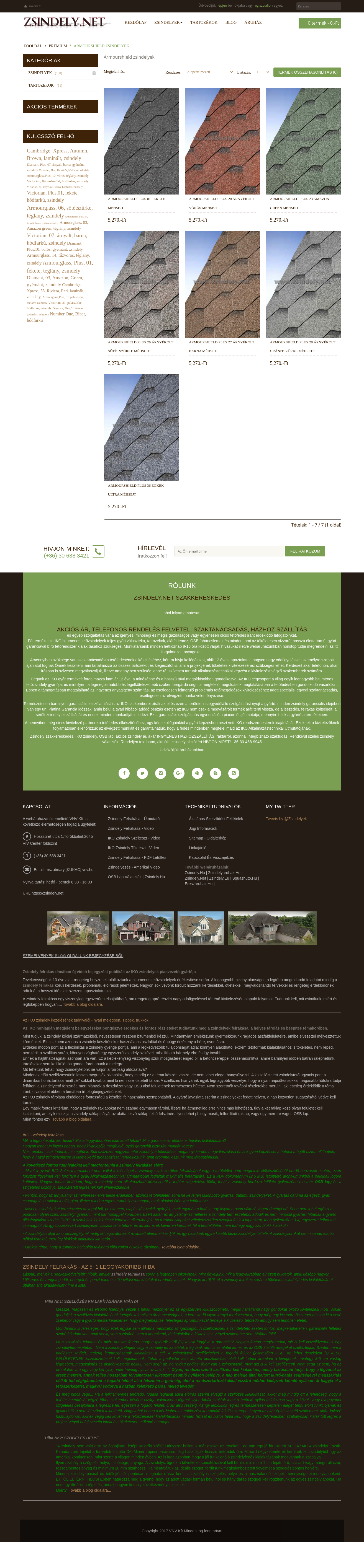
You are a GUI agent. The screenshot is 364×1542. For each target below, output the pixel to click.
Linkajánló (197, 847)
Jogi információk (203, 828)
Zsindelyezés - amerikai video (134, 867)
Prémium (58, 46)
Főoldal (33, 46)
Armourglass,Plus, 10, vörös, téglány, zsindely (58, 176)
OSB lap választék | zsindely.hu (136, 876)
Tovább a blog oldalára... (73, 1119)
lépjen (222, 5)
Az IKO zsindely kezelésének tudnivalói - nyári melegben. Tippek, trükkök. (86, 1020)
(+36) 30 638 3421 (50, 855)
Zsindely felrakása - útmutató (134, 818)
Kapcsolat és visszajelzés (211, 857)
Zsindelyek (46, 73)
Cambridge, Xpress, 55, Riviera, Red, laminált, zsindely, (55, 290)
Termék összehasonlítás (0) (307, 72)
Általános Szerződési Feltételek (216, 818)
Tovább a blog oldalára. (83, 1004)
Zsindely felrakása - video (131, 828)
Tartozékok (46, 85)
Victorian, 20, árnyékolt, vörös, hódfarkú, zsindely (55, 186)
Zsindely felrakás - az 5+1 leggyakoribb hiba (89, 1266)
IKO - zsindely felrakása (43, 1134)
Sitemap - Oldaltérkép (207, 838)
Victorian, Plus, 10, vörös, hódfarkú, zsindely (64, 170)
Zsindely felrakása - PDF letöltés (137, 857)
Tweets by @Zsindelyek (286, 818)
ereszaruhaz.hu (198, 883)
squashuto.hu (244, 878)
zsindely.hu (195, 872)
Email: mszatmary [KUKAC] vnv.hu (63, 869)
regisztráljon (263, 5)
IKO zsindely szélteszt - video (134, 838)
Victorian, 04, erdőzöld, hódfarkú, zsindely (58, 181)
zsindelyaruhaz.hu (224, 872)
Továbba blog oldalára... (181, 1247)
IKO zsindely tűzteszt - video (133, 847)
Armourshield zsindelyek (101, 46)
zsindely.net (195, 878)
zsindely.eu (219, 878)
